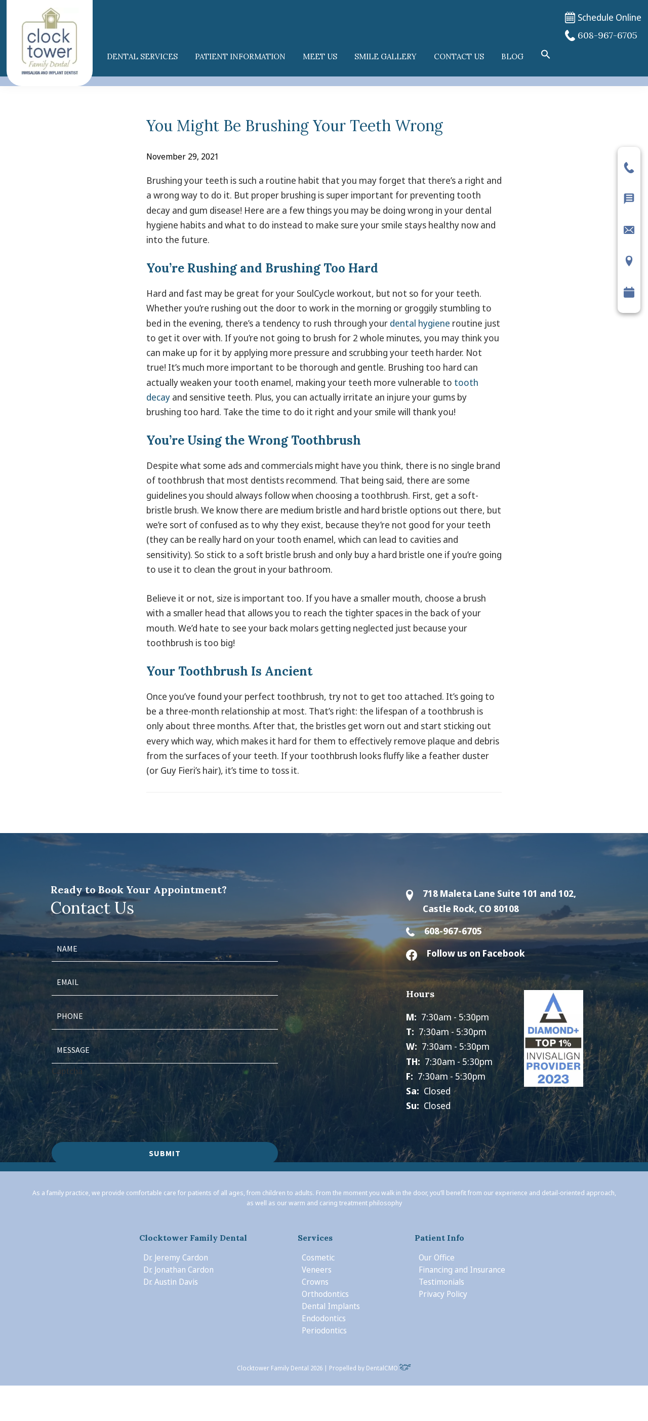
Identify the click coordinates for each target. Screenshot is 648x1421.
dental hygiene (420, 323)
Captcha (67, 1071)
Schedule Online (603, 17)
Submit (165, 1153)
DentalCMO (388, 1368)
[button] (545, 54)
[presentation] (129, 1098)
